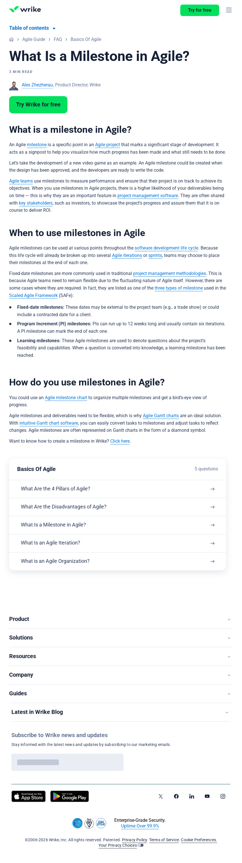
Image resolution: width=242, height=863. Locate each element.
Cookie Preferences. (199, 840)
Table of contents (29, 28)
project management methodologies (169, 273)
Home (11, 39)
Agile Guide (33, 39)
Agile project (107, 145)
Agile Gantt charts (161, 416)
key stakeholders (36, 203)
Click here (120, 441)
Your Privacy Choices (118, 845)
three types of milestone (179, 288)
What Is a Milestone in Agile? (55, 527)
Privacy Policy (134, 840)
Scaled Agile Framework (33, 295)
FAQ (58, 39)
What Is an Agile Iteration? (52, 546)
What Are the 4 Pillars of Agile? (57, 489)
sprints (155, 255)
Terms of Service (164, 840)
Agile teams (21, 181)
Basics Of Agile (86, 39)
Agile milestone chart (66, 398)
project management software (147, 196)
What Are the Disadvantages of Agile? (66, 508)
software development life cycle (166, 248)
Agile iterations (127, 255)
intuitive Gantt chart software (48, 423)
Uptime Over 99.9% (140, 826)
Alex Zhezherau (37, 85)
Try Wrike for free (38, 104)
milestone (37, 145)
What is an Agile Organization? (57, 565)
